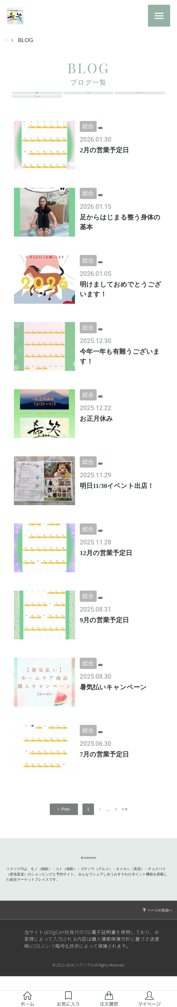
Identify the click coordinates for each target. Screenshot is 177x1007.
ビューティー (140, 98)
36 (109, 829)
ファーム (37, 112)
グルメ (88, 98)
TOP (10, 40)
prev (43, 829)
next (133, 829)
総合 (37, 98)
